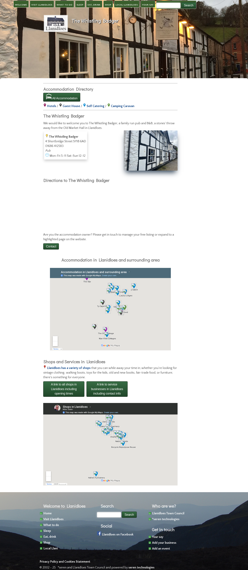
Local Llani (50, 548)
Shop (108, 5)
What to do (64, 5)
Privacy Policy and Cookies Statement (65, 561)
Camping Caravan (122, 106)
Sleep (80, 5)
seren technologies (141, 567)
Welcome (21, 5)
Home (47, 513)
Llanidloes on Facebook (117, 534)
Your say (147, 5)
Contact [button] (51, 246)
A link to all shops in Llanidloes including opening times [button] (64, 389)
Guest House (71, 106)
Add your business (164, 543)
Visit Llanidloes (41, 5)
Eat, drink (94, 5)
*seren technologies (165, 519)
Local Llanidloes (127, 5)
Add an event (161, 548)
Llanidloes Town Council (168, 513)
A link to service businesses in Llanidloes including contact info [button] (107, 389)
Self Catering (95, 106)
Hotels (51, 106)
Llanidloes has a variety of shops (69, 368)
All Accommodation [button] (62, 97)
